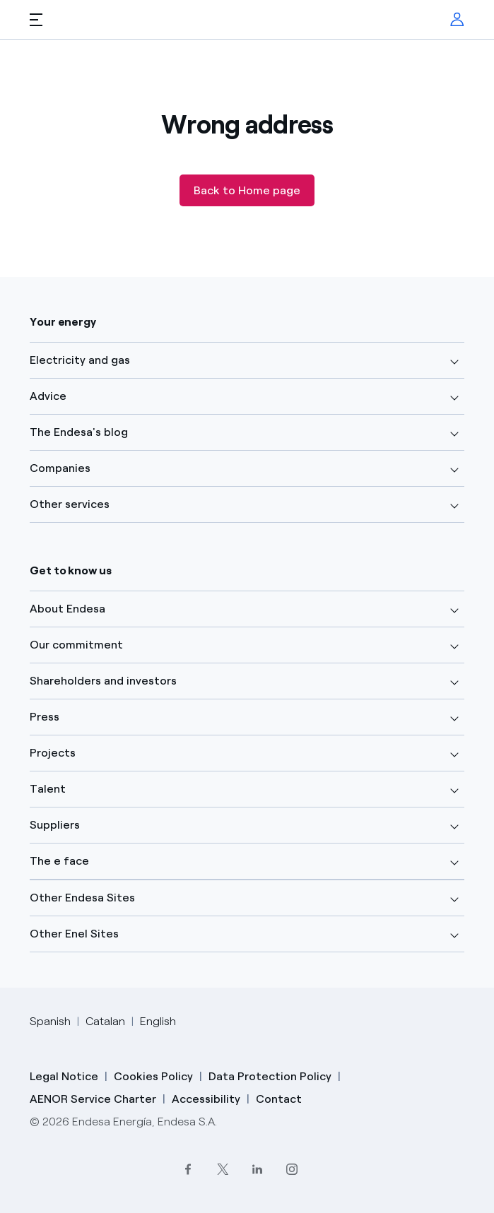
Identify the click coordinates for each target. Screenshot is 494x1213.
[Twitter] (223, 1169)
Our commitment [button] (76, 644)
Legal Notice (64, 1076)
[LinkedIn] (258, 1169)
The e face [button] (59, 861)
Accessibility (206, 1099)
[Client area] (457, 20)
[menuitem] (457, 20)
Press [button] (44, 716)
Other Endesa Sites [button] (82, 897)
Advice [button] (48, 396)
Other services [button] (70, 504)
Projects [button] (53, 752)
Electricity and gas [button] (80, 360)
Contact (279, 1099)
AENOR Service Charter (93, 1099)
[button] (36, 20)
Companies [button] (60, 468)
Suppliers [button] (55, 825)
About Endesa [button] (67, 608)
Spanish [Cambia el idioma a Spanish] (50, 1021)
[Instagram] (292, 1169)
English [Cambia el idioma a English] (158, 1021)
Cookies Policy (153, 1076)
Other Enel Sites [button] (74, 933)
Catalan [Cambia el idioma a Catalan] (105, 1021)
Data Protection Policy (269, 1076)
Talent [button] (48, 788)
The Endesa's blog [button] (79, 432)
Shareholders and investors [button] (103, 680)
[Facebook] (188, 1169)
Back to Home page (247, 190)
